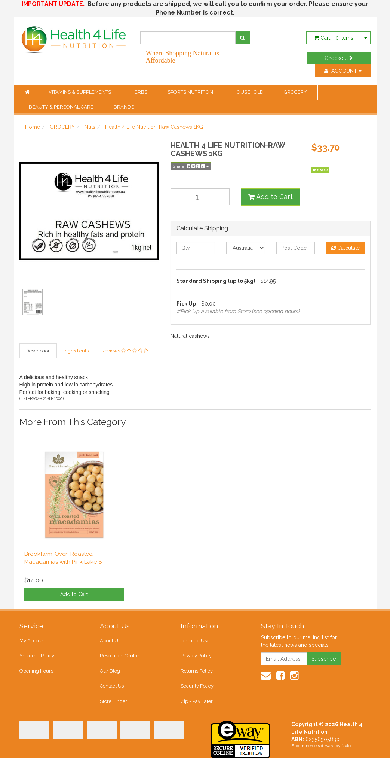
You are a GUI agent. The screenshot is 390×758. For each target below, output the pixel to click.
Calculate (345, 248)
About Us (110, 640)
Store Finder (113, 701)
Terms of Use (195, 640)
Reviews (124, 351)
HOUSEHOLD (249, 92)
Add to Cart (270, 197)
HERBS (139, 92)
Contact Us (112, 686)
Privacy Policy (196, 655)
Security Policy (197, 686)
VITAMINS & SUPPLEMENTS (80, 92)
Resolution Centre (119, 655)
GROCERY (296, 92)
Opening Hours (36, 671)
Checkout (339, 58)
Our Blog (110, 671)
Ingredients (76, 351)
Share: (191, 166)
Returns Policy (197, 671)
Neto (346, 745)
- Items (333, 38)
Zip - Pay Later (197, 701)
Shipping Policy (36, 655)
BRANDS (124, 107)
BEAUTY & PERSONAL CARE (62, 107)
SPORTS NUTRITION (191, 92)
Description (38, 351)
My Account (32, 640)
